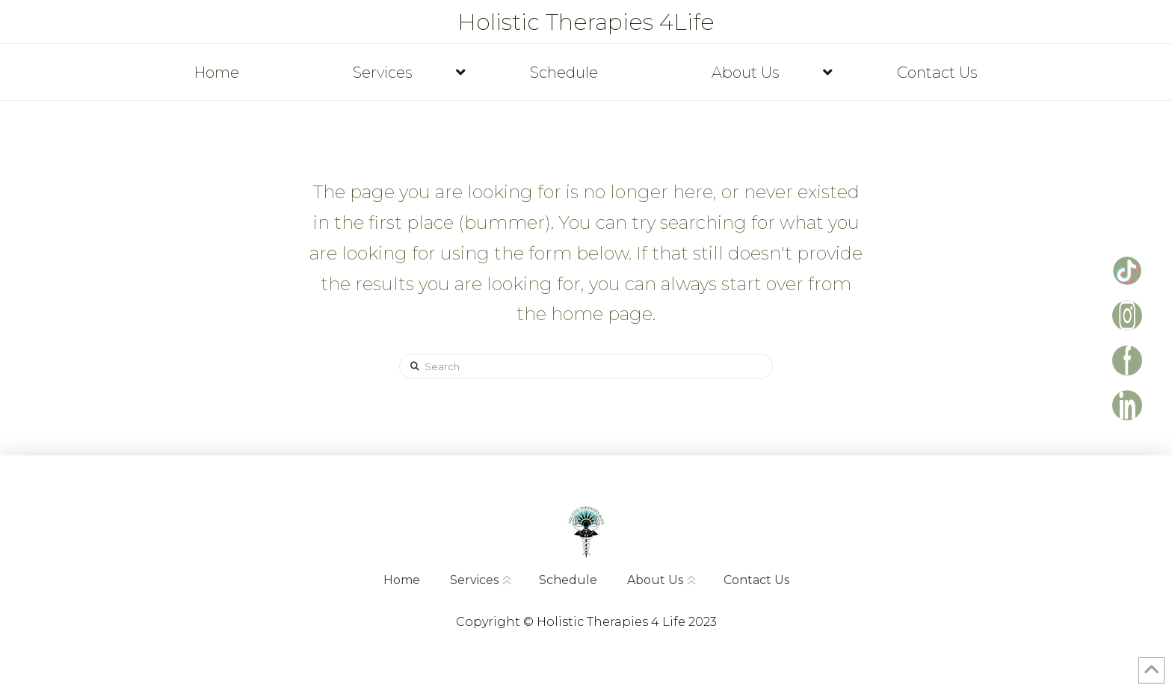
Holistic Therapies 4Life (586, 22)
